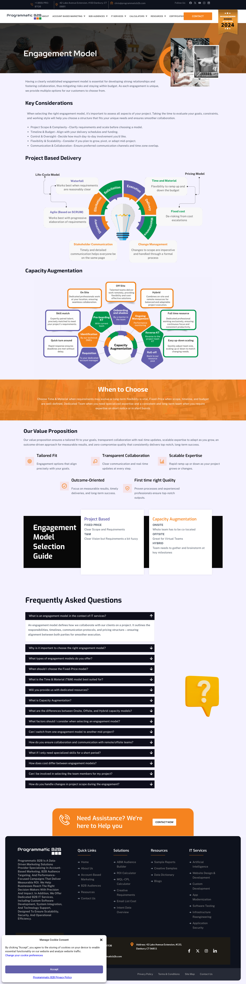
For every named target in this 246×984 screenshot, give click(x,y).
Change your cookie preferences (24, 955)
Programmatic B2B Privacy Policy (52, 977)
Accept (54, 969)
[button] (101, 940)
